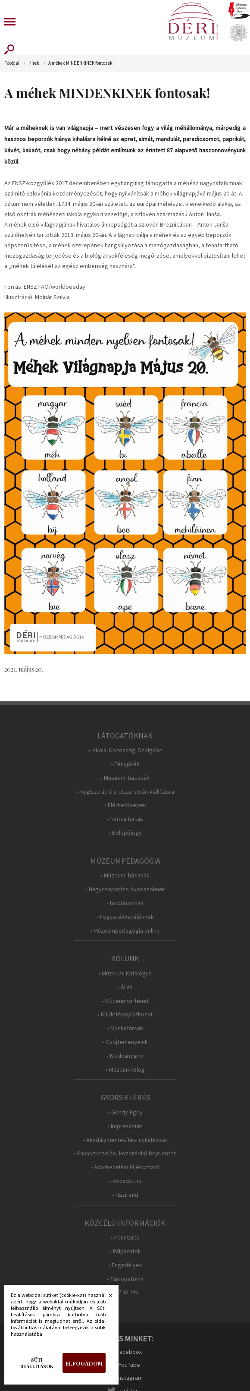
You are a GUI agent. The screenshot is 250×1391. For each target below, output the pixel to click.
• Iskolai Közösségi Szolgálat (125, 750)
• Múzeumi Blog (125, 1069)
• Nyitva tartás (125, 819)
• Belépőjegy (125, 832)
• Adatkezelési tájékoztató (125, 1167)
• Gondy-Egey (125, 1112)
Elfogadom (84, 1363)
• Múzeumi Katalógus (125, 973)
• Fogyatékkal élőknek (125, 917)
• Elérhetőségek (125, 805)
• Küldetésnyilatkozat (125, 1014)
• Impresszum (125, 1126)
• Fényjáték (125, 764)
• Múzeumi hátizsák (125, 778)
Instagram (130, 1378)
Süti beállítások (36, 1362)
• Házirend (125, 1195)
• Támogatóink (125, 1279)
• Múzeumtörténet (125, 1001)
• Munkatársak (125, 1028)
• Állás (125, 987)
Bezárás (106, 1297)
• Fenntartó (125, 1237)
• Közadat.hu (125, 1181)
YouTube (129, 1365)
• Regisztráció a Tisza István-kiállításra (125, 791)
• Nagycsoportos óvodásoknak (125, 889)
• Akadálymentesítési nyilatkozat (125, 1140)
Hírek (33, 63)
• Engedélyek (125, 1265)
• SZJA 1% (125, 1292)
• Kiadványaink (125, 1056)
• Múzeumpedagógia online (125, 930)
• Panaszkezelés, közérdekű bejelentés (125, 1153)
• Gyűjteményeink (125, 1042)
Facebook (129, 1352)
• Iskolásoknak (125, 903)
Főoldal (11, 63)
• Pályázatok (125, 1251)
